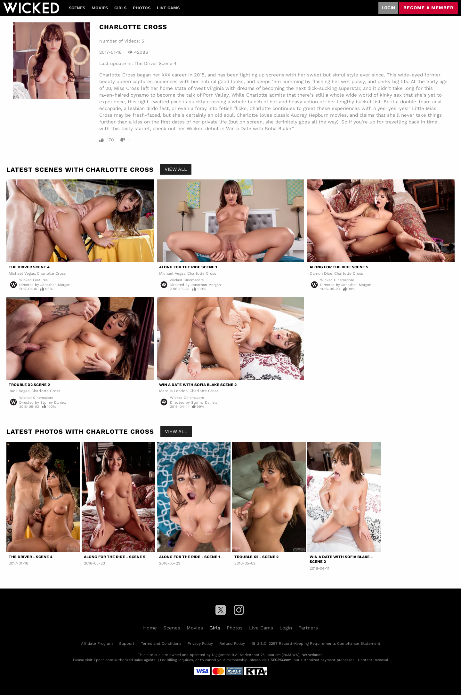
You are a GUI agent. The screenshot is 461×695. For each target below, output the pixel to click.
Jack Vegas (19, 391)
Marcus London (173, 391)
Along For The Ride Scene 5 (339, 267)
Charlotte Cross (51, 273)
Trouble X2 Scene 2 (29, 385)
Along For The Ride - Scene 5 (114, 557)
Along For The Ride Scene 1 (188, 267)
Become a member (428, 7)
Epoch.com (103, 660)
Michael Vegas (22, 273)
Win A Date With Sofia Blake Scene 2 (198, 385)
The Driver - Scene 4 (31, 557)
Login (388, 7)
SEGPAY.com (281, 660)
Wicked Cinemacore (187, 280)
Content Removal (373, 660)
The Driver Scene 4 (155, 63)
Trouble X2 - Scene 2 (256, 557)
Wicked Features (33, 280)
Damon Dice (321, 273)
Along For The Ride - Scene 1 (189, 557)
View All (176, 169)
